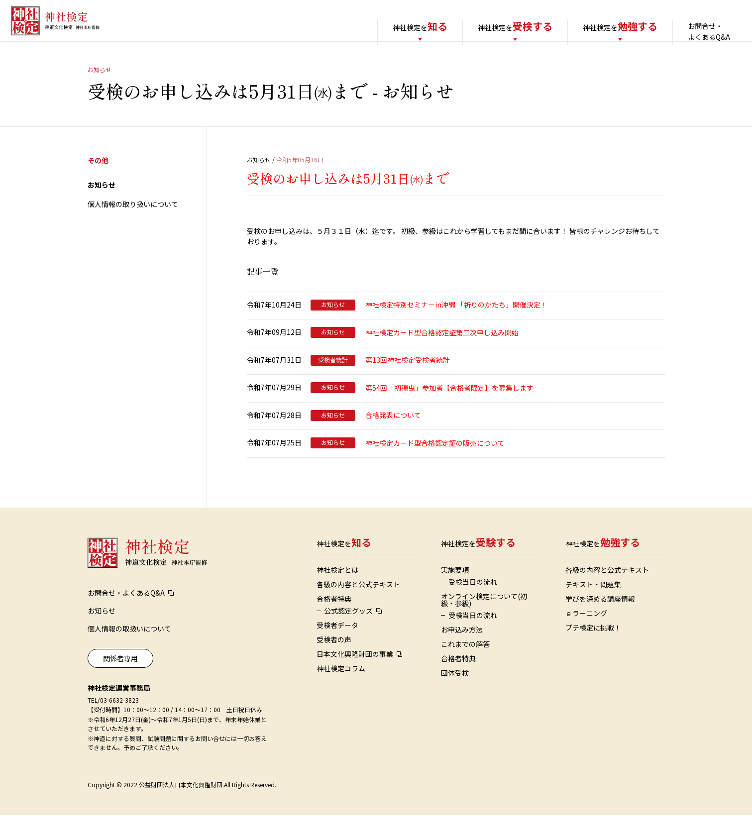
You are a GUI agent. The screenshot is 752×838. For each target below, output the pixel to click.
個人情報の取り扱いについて (133, 226)
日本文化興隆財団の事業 (355, 676)
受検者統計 (333, 382)
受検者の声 (334, 662)
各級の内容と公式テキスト (358, 607)
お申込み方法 (462, 652)
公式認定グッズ (348, 633)
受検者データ (337, 647)
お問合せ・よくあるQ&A (696, 31)
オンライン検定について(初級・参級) (484, 622)
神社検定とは (337, 592)
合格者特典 (334, 621)
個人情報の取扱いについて (129, 651)
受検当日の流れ (472, 604)
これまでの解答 (465, 666)
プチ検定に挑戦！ (593, 650)
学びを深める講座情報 (600, 621)
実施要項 (455, 592)
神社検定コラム (341, 691)
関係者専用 (120, 681)
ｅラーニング (586, 635)
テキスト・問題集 (593, 607)
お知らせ (101, 207)
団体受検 (455, 695)
